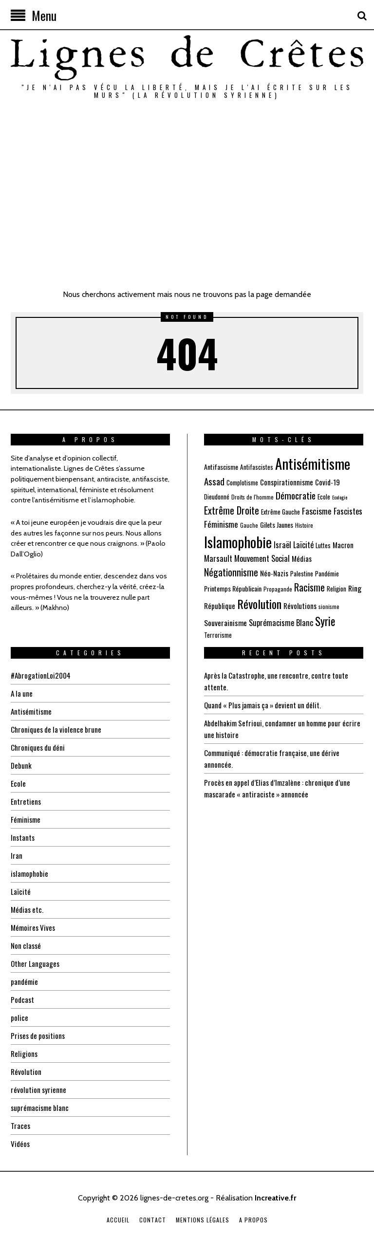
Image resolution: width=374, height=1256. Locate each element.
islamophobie (30, 873)
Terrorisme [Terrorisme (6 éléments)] (218, 635)
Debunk (21, 765)
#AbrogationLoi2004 (42, 675)
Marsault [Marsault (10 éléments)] (218, 558)
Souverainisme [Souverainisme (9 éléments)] (225, 622)
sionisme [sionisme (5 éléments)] (328, 606)
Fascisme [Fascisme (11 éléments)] (317, 511)
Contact (152, 1220)
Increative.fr (275, 1197)
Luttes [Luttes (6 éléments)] (323, 545)
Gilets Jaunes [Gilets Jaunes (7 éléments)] (276, 524)
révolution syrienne (39, 1089)
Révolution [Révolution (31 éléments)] (259, 603)
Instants (23, 837)
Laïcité (21, 891)
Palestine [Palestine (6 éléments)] (301, 573)
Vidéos (21, 1143)
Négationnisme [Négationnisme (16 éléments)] (231, 572)
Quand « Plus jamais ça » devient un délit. (267, 705)
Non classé (27, 945)
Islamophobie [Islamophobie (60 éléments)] (238, 541)
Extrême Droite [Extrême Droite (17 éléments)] (231, 510)
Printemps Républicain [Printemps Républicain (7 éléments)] (233, 588)
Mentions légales (202, 1220)
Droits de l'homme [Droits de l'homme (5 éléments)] (252, 497)
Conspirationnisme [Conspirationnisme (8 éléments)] (286, 482)
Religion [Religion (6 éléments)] (336, 588)
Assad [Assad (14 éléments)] (214, 481)
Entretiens (26, 801)
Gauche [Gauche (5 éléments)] (249, 525)
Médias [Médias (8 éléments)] (302, 558)
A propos (253, 1220)
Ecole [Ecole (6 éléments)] (324, 496)
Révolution (26, 1071)
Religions (24, 1053)
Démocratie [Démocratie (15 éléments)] (296, 495)
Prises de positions (39, 1035)
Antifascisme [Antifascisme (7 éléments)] (221, 467)
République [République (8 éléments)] (219, 605)
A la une (22, 693)
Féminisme (27, 819)
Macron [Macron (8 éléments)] (343, 544)
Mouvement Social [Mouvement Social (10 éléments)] (262, 558)
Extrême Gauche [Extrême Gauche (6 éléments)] (280, 512)
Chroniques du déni (39, 747)
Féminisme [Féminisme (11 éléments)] (221, 524)
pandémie (25, 981)
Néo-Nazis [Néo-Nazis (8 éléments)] (274, 573)
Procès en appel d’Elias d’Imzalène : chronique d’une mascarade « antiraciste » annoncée (281, 788)
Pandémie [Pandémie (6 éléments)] (327, 573)
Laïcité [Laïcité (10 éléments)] (303, 544)
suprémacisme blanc (41, 1107)
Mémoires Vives (34, 927)
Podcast (23, 999)
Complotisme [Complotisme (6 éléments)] (242, 482)
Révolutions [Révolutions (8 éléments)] (300, 605)
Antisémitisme (33, 711)
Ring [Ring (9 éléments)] (354, 588)
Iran (16, 855)
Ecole (18, 783)
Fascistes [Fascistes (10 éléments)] (348, 511)
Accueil (118, 1220)
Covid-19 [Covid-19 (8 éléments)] (327, 482)
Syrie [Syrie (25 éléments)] (325, 621)
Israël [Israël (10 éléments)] (282, 544)
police (19, 1017)
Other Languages (36, 963)
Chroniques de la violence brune (58, 729)
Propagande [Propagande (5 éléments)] (277, 589)
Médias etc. (28, 909)
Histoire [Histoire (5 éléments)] (304, 525)
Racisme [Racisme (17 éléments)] (309, 587)
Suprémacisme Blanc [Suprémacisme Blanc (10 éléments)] (281, 622)
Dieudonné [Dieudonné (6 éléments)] (216, 496)
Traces (21, 1125)
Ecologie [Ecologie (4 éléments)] (339, 497)
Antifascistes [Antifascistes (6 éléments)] (256, 467)
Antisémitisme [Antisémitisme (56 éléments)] (312, 463)
